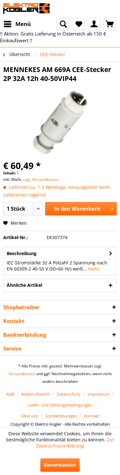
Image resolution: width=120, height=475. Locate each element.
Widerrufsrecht (35, 394)
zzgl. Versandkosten (41, 179)
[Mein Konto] (94, 24)
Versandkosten (22, 373)
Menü (17, 23)
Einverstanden (60, 465)
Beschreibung (21, 253)
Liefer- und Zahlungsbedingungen (60, 405)
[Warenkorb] (109, 24)
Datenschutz (69, 394)
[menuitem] (17, 24)
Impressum (98, 394)
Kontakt (91, 416)
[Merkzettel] (78, 24)
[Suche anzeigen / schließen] (62, 24)
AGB (10, 394)
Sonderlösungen (61, 416)
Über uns (29, 416)
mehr (93, 269)
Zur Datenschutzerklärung (75, 443)
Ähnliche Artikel (24, 285)
